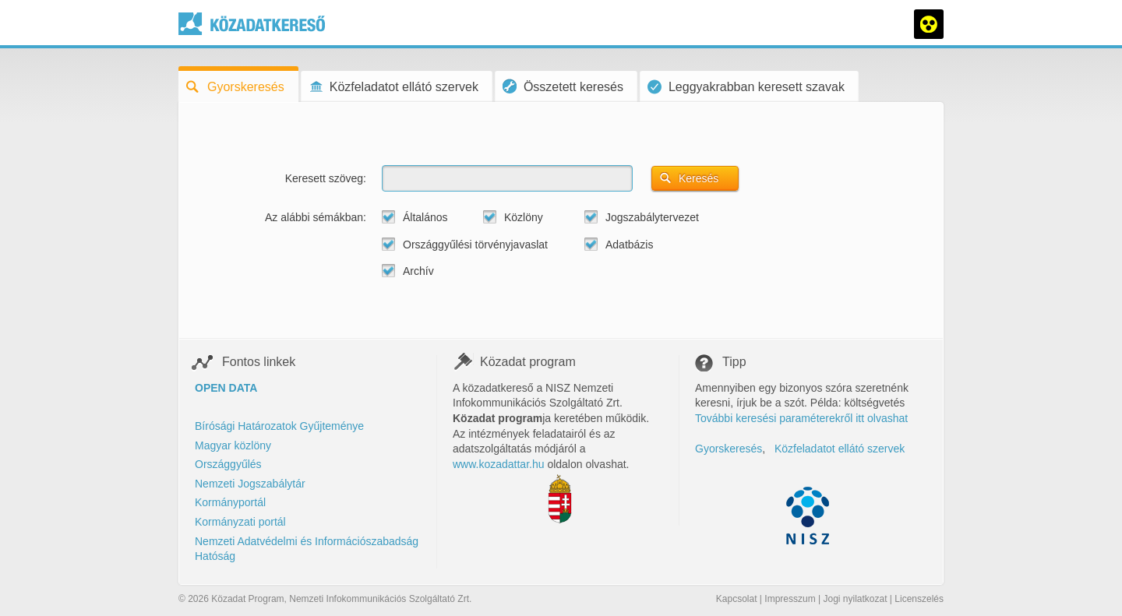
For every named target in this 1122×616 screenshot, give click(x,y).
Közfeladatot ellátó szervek (393, 86)
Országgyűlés (228, 464)
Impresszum (789, 598)
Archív (418, 271)
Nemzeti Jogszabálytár (250, 483)
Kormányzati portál (240, 522)
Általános (425, 217)
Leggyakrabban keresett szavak (746, 86)
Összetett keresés (563, 86)
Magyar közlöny (233, 445)
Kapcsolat (736, 598)
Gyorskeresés (235, 86)
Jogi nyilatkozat (855, 598)
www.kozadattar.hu (499, 464)
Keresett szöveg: (325, 178)
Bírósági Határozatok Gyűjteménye (279, 426)
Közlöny (523, 217)
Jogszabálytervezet (652, 217)
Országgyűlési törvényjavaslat (475, 244)
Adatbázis (629, 244)
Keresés (698, 178)
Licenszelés (919, 598)
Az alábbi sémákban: (315, 217)
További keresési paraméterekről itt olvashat (801, 418)
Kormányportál (230, 502)
